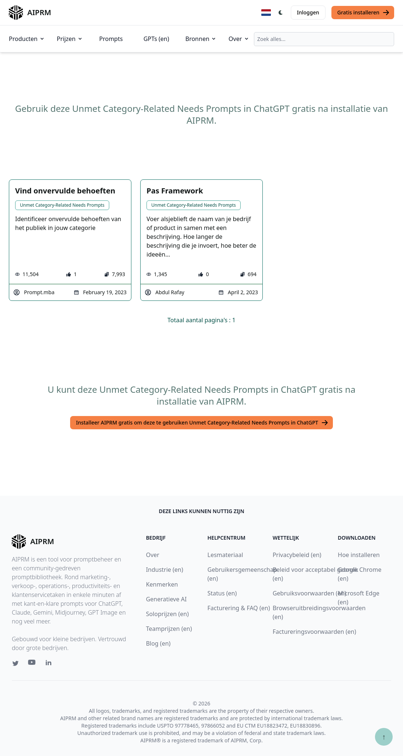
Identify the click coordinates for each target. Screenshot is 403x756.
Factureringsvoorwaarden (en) (314, 632)
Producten (27, 39)
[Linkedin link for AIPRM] (50, 664)
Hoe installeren (359, 555)
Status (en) (222, 593)
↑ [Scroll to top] (384, 737)
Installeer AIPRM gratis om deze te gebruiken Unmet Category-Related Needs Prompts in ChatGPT (202, 422)
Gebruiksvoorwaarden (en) (310, 593)
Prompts (111, 39)
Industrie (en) (164, 570)
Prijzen (70, 39)
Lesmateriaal (225, 555)
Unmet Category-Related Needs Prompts (62, 205)
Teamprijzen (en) (169, 629)
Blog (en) (158, 643)
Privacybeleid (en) (297, 555)
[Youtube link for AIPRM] (32, 664)
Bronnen (201, 39)
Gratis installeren (363, 12)
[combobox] (324, 39)
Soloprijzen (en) (167, 614)
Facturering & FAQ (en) (238, 608)
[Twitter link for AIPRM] (15, 663)
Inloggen (308, 12)
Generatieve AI (166, 599)
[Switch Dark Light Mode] (280, 12)
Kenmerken (162, 584)
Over (238, 39)
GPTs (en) (156, 39)
